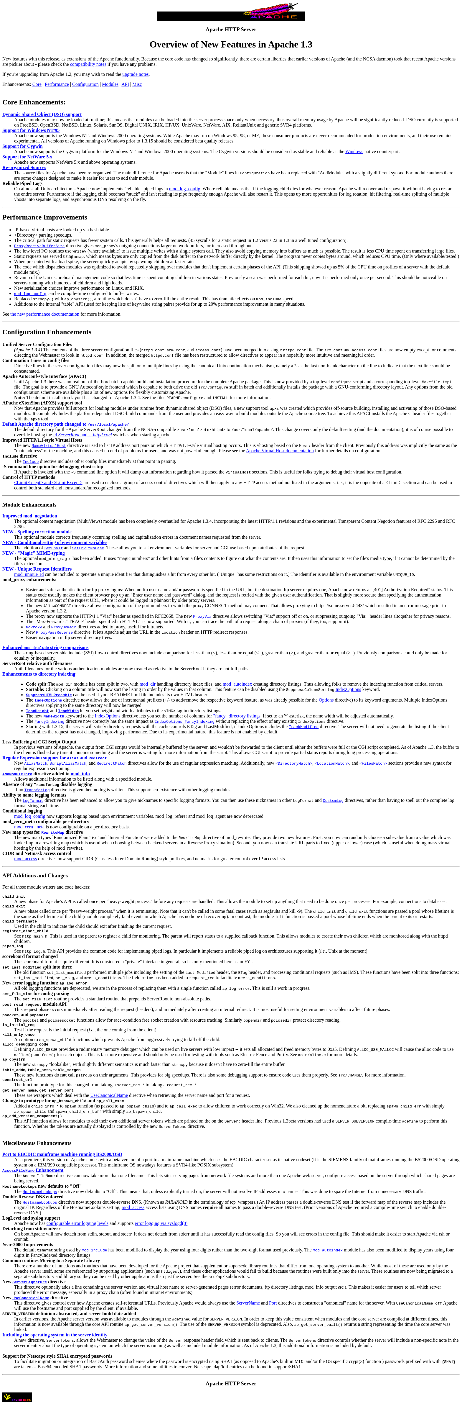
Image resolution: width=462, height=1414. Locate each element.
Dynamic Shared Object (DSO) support (42, 114)
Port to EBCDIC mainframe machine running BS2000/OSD (62, 1163)
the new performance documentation (44, 314)
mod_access (25, 858)
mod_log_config (184, 188)
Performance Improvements (44, 217)
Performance (57, 84)
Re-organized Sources (24, 167)
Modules (110, 84)
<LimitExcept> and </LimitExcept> (48, 482)
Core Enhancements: (34, 102)
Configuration (85, 84)
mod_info (80, 773)
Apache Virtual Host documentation (280, 450)
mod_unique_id (29, 574)
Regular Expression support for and (54, 757)
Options (326, 699)
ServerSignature (29, 1291)
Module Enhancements (29, 505)
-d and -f (82, 434)
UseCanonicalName (109, 1104)
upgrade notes (135, 74)
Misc (137, 84)
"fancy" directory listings (236, 715)
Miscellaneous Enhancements (36, 1153)
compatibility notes (88, 64)
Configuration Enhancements (46, 332)
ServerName (248, 1312)
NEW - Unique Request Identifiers (37, 568)
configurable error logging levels (77, 1233)
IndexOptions (348, 689)
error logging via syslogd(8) (161, 1233)
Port (273, 1312)
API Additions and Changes (35, 875)
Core (37, 84)
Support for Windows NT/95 (31, 130)
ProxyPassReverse (54, 632)
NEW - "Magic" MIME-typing (33, 553)
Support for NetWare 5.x (27, 156)
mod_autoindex (237, 683)
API (125, 84)
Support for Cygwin (22, 146)
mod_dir (148, 683)
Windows (354, 151)
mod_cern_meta (29, 826)
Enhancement (32, 1179)
